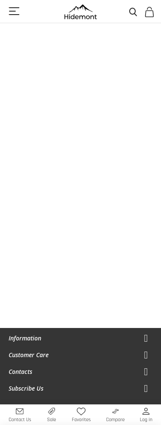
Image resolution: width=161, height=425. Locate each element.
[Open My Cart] (149, 13)
